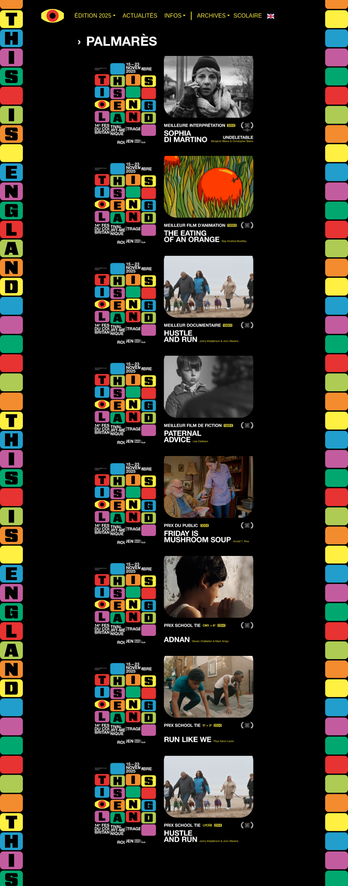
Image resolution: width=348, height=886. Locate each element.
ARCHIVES (211, 16)
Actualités (140, 16)
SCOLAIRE (247, 16)
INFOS (172, 16)
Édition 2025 (93, 16)
